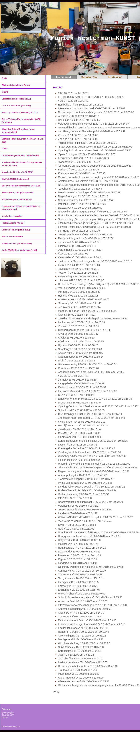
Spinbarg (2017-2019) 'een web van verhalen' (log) (23, 140)
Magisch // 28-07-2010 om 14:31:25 (78, 543)
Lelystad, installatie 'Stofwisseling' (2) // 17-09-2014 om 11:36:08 (94, 226)
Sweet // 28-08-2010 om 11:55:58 (77, 524)
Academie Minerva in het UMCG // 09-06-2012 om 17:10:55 (91, 372)
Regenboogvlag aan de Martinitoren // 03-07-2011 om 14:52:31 (93, 471)
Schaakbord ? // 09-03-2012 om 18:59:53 (81, 410)
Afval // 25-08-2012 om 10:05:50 (76, 337)
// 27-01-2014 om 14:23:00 (73, 253)
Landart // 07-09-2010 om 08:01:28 (77, 513)
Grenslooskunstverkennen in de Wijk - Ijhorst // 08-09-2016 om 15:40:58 (98, 177)
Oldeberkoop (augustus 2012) (16, 230)
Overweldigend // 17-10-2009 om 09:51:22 (82, 635)
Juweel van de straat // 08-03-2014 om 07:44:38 (85, 234)
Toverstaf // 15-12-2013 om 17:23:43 (78, 268)
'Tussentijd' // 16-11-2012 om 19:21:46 (79, 303)
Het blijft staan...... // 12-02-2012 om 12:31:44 (83, 425)
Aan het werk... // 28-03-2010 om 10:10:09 (82, 570)
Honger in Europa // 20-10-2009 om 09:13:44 (83, 631)
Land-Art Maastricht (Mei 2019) (16, 105)
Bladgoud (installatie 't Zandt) (16, 85)
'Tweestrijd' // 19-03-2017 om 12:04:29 (79, 161)
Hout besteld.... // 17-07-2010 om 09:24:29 (82, 547)
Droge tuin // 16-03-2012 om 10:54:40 (79, 402)
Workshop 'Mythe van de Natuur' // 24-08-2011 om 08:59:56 (92, 456)
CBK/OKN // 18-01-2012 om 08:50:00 (79, 433)
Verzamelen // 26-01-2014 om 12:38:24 (80, 257)
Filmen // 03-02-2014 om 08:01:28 (77, 245)
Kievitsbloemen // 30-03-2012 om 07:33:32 (82, 387)
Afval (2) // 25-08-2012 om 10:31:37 (78, 333)
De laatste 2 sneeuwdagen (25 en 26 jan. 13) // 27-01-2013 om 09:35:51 (99, 284)
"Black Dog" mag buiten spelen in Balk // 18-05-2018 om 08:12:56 (95, 146)
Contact (5, 718)
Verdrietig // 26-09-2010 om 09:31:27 (79, 505)
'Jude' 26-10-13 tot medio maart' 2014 (19, 250)
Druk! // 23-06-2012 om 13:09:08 (76, 360)
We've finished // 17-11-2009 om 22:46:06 (81, 593)
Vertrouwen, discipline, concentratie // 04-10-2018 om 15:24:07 (93, 123)
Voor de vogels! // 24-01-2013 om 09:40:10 (82, 288)
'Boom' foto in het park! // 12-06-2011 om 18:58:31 (86, 479)
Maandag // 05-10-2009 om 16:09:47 (78, 673)
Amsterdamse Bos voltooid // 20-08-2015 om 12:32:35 (88, 181)
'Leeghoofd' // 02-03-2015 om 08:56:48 (80, 188)
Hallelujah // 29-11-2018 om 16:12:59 (79, 119)
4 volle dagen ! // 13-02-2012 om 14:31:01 (81, 421)
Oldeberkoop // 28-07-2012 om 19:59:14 (80, 356)
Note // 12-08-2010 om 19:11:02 (76, 528)
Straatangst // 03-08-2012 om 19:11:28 (80, 349)
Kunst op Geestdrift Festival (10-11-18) (20, 112)
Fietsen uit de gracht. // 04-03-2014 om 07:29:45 (85, 238)
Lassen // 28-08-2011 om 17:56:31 (77, 444)
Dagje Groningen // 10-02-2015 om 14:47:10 (83, 196)
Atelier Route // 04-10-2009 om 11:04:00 (81, 677)
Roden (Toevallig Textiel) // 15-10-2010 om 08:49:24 (87, 490)
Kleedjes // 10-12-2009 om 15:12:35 (78, 582)
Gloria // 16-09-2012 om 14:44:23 (77, 314)
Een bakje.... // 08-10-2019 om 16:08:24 (80, 104)
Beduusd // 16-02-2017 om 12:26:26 (78, 169)
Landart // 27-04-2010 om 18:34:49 (77, 563)
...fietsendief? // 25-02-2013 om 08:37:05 (81, 280)
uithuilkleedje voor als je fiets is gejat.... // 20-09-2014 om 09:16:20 (95, 223)
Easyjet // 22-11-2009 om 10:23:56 (77, 585)
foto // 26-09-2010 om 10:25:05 (75, 498)
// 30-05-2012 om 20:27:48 (73, 375)
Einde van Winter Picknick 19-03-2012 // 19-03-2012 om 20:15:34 (95, 398)
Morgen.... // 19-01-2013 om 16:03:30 (79, 291)
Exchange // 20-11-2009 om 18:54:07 (79, 589)
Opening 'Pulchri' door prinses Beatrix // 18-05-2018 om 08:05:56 (94, 150)
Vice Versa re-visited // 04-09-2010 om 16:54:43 (85, 521)
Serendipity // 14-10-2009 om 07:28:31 (80, 650)
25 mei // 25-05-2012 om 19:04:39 (77, 379)
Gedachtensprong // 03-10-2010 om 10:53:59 (83, 494)
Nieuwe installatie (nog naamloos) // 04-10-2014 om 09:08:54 (92, 211)
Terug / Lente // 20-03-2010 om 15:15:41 (81, 578)
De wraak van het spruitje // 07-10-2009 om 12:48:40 (88, 666)
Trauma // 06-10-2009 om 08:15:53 (78, 670)
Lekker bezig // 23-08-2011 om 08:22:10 (80, 459)
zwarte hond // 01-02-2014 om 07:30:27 (80, 249)
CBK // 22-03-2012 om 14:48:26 (76, 394)
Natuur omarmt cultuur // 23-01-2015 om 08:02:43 (86, 200)
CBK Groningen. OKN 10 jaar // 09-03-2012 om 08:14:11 (90, 414)
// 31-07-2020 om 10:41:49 (73, 100)
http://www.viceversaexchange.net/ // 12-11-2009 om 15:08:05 (93, 605)
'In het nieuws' (115, 77)
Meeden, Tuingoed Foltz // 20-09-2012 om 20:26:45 (87, 310)
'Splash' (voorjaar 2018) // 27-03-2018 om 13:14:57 (87, 154)
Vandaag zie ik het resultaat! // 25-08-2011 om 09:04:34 (89, 452)
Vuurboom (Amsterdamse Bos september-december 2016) (22, 163)
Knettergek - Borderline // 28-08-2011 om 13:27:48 (86, 448)
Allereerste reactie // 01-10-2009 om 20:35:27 (83, 681)
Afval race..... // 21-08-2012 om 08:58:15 (81, 341)
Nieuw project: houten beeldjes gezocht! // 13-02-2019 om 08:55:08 (96, 112)
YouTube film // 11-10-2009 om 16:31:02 (81, 658)
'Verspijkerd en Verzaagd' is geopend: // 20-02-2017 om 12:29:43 (94, 165)
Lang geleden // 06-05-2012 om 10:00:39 (81, 383)
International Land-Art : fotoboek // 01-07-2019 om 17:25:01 (91, 108)
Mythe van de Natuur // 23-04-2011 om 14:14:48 (85, 482)
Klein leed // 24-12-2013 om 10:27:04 (79, 265)
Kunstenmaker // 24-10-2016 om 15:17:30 (81, 173)
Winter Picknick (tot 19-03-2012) (17, 243)
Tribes (4, 149)
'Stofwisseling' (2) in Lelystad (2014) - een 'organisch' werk (21, 207)
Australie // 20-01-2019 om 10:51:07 (78, 116)
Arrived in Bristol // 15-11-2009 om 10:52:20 (82, 601)
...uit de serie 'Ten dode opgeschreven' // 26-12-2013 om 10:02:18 (95, 261)
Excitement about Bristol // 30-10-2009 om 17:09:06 (87, 620)
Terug (56, 691)
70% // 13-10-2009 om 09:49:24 (76, 654)
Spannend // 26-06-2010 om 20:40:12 (79, 551)
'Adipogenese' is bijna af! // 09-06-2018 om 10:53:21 (87, 142)
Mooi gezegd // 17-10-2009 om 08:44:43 (80, 639)
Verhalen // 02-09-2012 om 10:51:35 (78, 326)
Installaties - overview (12, 216)
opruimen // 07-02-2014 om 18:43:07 (78, 242)
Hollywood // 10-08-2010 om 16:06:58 (79, 540)
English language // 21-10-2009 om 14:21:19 (83, 627)
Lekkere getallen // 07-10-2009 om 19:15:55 (83, 662)
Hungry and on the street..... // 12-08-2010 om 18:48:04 (89, 536)
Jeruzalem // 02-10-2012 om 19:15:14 (79, 307)
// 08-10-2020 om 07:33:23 (73, 93)
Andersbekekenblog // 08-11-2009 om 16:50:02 (84, 608)
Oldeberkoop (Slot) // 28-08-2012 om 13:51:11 (84, 330)
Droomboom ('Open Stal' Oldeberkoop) (20, 155)
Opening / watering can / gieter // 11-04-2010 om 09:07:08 (91, 566)
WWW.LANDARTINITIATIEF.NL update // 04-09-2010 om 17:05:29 (95, 517)
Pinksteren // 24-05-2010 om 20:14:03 (79, 555)
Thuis (4, 78)
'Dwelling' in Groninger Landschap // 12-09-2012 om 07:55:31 (92, 318)
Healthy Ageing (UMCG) (13, 223)
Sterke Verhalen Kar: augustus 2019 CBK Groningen (21, 120)
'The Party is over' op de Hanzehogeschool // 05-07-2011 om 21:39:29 (97, 467)
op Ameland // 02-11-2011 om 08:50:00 (80, 436)
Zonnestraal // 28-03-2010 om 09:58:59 (80, 574)
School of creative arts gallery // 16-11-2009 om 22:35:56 (90, 597)
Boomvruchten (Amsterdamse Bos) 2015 (21, 186)
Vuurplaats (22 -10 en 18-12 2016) (17, 172)
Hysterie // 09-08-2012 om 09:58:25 (78, 345)
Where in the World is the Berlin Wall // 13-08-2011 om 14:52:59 (94, 463)
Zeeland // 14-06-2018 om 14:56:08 (78, 135)
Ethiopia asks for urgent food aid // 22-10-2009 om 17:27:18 (91, 624)
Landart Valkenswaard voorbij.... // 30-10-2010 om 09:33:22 (91, 486)
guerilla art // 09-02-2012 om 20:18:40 (79, 429)
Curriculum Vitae (89, 77)
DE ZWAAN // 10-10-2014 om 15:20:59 (80, 207)
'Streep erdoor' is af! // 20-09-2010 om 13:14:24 (84, 509)
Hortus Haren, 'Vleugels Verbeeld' (17, 193)
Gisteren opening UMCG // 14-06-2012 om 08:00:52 (87, 364)
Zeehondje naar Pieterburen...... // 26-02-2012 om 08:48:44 (91, 417)
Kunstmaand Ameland (12, 236)
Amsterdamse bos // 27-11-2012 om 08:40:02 (83, 299)
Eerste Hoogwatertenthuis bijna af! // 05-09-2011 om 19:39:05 (93, 440)
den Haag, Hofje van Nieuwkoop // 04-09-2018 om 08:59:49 (91, 131)
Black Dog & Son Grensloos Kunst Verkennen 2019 (18, 130)
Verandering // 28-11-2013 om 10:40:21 (80, 276)
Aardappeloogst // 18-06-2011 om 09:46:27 (82, 475)
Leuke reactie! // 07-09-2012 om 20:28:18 (81, 322)
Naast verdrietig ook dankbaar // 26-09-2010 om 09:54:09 (90, 501)
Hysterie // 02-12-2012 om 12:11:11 (78, 295)
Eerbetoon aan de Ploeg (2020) (16, 99)
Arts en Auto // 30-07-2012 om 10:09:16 (80, 352)
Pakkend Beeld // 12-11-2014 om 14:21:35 (82, 203)
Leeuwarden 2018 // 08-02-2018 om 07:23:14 (83, 158)
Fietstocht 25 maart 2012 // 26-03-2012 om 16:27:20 (87, 391)
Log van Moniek (63, 77)
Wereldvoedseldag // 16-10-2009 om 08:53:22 (84, 643)
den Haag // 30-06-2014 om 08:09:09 (79, 230)
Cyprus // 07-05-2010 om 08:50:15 (77, 559)
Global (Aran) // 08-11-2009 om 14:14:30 (81, 612)
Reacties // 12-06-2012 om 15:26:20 (78, 368)
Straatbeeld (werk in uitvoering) (16, 199)
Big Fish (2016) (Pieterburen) (15, 179)
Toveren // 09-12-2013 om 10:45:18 (78, 272)
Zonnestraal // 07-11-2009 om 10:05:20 (80, 616)
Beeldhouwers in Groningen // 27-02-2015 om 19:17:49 (89, 192)
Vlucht (5, 92)
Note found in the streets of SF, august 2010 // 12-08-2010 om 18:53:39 (98, 532)
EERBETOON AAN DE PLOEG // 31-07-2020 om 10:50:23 (91, 97)
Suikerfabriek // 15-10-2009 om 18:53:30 (81, 647)
